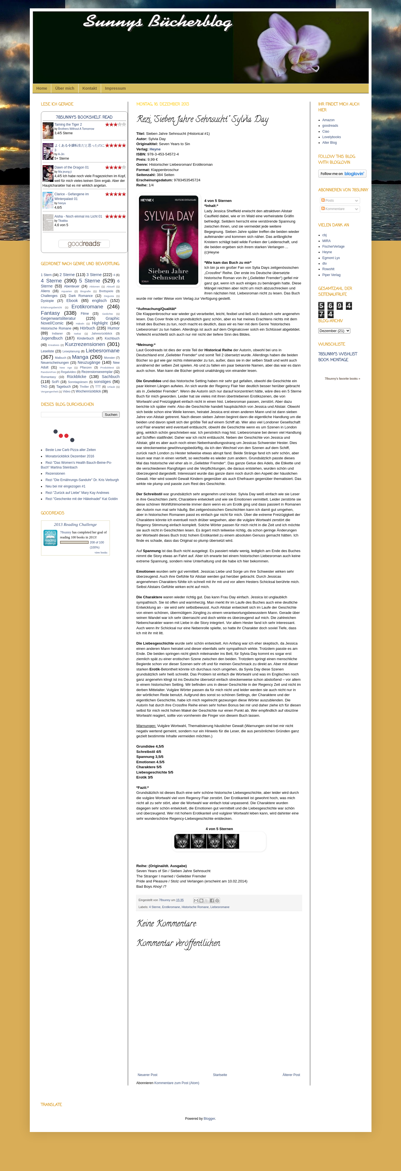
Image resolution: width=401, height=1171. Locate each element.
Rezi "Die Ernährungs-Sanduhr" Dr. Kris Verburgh (82, 480)
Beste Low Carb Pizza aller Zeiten (71, 450)
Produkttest (107, 367)
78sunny (165, 900)
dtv (324, 263)
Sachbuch (111, 376)
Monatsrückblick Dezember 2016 (70, 456)
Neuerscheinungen (55, 363)
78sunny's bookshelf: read (84, 117)
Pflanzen (86, 367)
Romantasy (48, 377)
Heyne (155, 149)
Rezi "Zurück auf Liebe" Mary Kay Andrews (77, 493)
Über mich (64, 88)
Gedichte (107, 313)
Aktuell (111, 286)
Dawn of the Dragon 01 (72, 167)
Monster (109, 357)
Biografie (85, 291)
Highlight (99, 323)
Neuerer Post (148, 1075)
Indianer (57, 333)
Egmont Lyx (331, 258)
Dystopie (47, 301)
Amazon (328, 120)
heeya (62, 203)
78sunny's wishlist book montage (337, 357)
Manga (80, 357)
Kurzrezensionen (85, 344)
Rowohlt (328, 269)
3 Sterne (94, 274)
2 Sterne (67, 274)
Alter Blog (329, 143)
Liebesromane (220, 907)
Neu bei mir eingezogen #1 (65, 486)
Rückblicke (76, 376)
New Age (66, 367)
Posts (327, 201)
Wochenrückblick (88, 391)
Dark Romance (81, 296)
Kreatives (53, 345)
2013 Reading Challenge (75, 524)
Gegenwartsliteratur (58, 318)
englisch (99, 300)
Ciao (325, 131)
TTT (98, 386)
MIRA (326, 241)
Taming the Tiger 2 (68, 124)
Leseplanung (71, 351)
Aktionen (94, 286)
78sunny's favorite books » (342, 378)
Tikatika (63, 220)
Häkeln (80, 323)
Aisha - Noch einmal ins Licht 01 (78, 216)
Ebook (72, 300)
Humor (113, 328)
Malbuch (60, 357)
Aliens (45, 291)
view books (101, 552)
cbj (324, 235)
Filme (85, 314)
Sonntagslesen (78, 382)
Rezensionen (55, 473)
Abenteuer (71, 286)
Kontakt (89, 88)
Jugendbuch (52, 338)
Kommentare (333, 209)
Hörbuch (87, 328)
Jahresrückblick (102, 333)
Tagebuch (63, 387)
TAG (44, 387)
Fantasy (50, 313)
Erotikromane (171, 907)
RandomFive (48, 372)
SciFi (55, 382)
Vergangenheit (49, 391)
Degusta (109, 295)
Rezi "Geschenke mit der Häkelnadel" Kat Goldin (82, 499)
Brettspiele (106, 291)
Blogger (209, 1119)
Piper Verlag (331, 275)
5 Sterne (89, 281)
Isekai (77, 333)
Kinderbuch (85, 338)
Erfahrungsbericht (51, 307)
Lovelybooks (331, 137)
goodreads (330, 126)
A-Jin (61, 154)
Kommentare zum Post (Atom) (176, 1083)
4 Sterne (154, 907)
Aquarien (66, 291)
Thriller (84, 386)
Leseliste (47, 351)
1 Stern (46, 275)
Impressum (115, 88)
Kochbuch (112, 338)
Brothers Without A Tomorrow (76, 128)
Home (41, 88)
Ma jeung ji (65, 171)
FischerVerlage (333, 246)
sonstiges (102, 381)
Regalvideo (68, 372)
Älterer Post (291, 1075)
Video (66, 391)
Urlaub (111, 386)
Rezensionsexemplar (97, 372)
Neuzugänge (89, 362)
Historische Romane (195, 907)
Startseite (220, 1075)
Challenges (49, 296)
